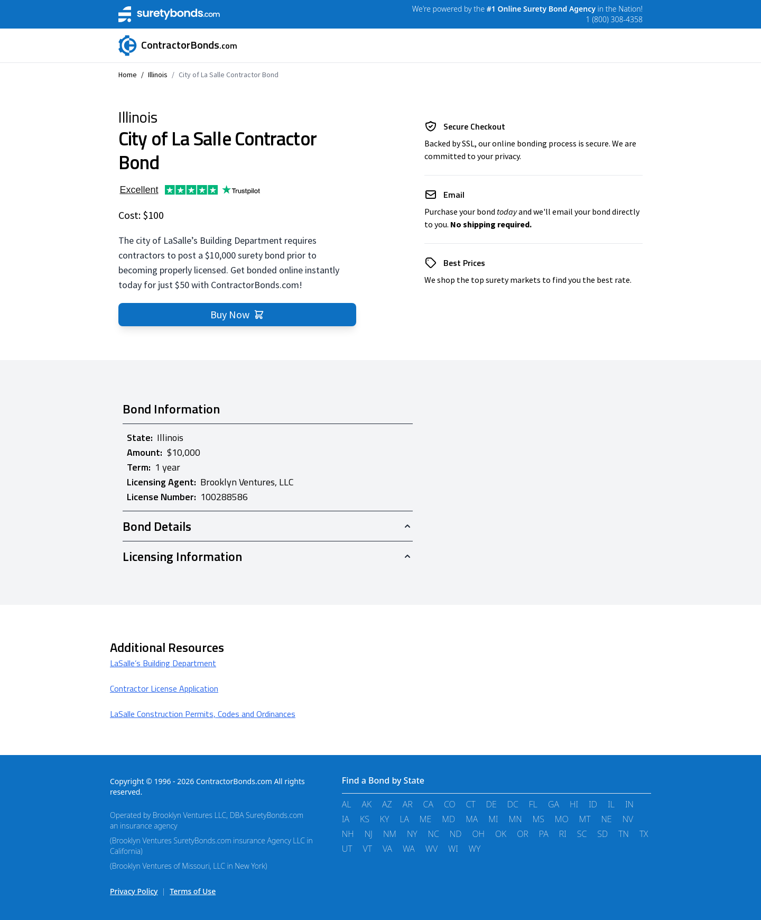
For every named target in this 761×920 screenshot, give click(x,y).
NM (389, 834)
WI (453, 848)
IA (345, 819)
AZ (387, 804)
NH (348, 834)
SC (582, 834)
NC (433, 834)
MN (515, 819)
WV (431, 848)
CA (428, 804)
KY (384, 819)
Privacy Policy (133, 891)
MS (538, 819)
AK (366, 804)
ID (593, 804)
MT (585, 819)
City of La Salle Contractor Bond (229, 74)
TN (623, 834)
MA (472, 819)
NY (412, 834)
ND (456, 834)
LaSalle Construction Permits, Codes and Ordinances (202, 713)
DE (491, 804)
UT (347, 848)
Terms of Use (193, 891)
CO (450, 804)
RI (563, 834)
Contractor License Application (164, 688)
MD (448, 819)
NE (606, 819)
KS (364, 819)
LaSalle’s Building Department (163, 663)
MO (562, 819)
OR (522, 834)
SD (602, 834)
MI (493, 819)
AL (346, 804)
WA (409, 848)
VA (387, 848)
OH (478, 834)
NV (628, 819)
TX (643, 834)
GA (553, 804)
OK (500, 834)
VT (367, 848)
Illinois (158, 74)
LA (404, 819)
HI (574, 804)
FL (533, 804)
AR (408, 804)
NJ (369, 834)
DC (512, 804)
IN (629, 804)
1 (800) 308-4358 (614, 19)
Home (127, 74)
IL (611, 804)
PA (544, 834)
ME (425, 819)
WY (474, 848)
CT (471, 804)
